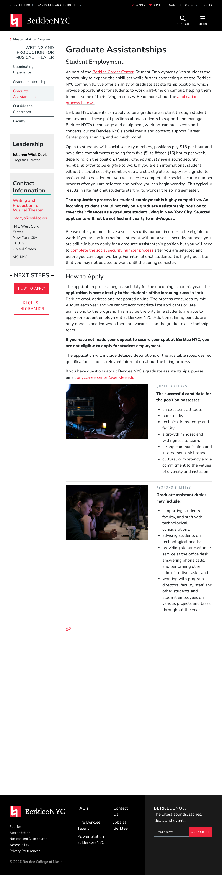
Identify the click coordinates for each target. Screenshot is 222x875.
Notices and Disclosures (28, 838)
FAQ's (82, 808)
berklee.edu (20, 5)
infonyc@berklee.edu (30, 218)
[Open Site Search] (183, 20)
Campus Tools (182, 5)
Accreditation (20, 832)
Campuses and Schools (58, 5)
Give (155, 5)
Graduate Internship (29, 81)
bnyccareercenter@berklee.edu (105, 377)
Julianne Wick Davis (30, 154)
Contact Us (120, 811)
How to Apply (32, 288)
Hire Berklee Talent (88, 825)
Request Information (31, 306)
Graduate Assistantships (25, 93)
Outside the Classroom (23, 108)
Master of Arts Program (31, 39)
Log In (207, 5)
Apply (139, 5)
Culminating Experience (23, 69)
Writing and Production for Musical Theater (34, 52)
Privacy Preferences (25, 851)
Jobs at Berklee (120, 825)
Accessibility (19, 844)
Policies (16, 826)
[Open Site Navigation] (203, 20)
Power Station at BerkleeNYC (90, 840)
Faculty (19, 121)
